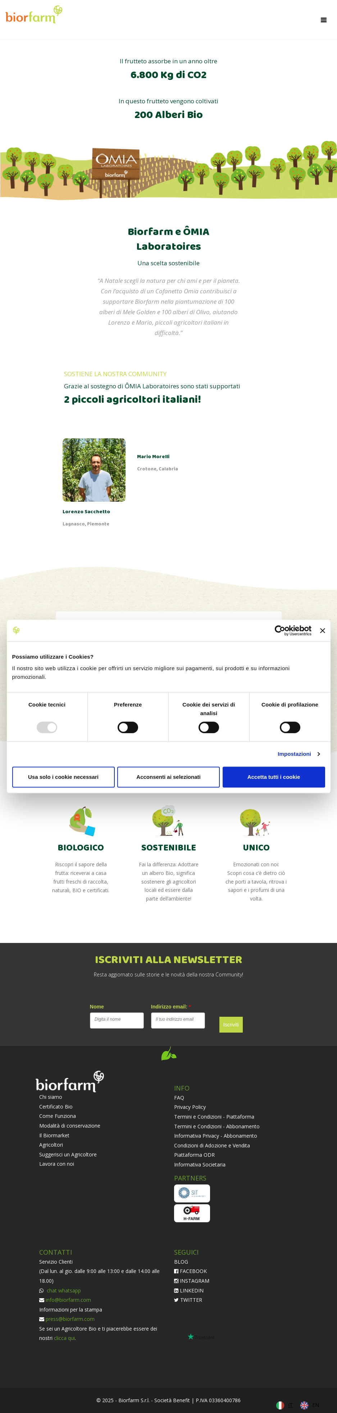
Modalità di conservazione (69, 1125)
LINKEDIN (189, 1290)
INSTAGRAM (191, 1280)
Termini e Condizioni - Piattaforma (214, 1116)
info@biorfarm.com (68, 1299)
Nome (97, 1007)
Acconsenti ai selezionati (168, 777)
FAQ (179, 1097)
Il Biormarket (54, 1135)
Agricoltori (51, 1144)
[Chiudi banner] (322, 630)
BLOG (181, 1261)
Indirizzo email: (171, 1007)
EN (315, 1404)
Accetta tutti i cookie (273, 777)
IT (290, 1404)
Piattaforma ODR (194, 1154)
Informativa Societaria (200, 1164)
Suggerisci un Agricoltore (68, 1154)
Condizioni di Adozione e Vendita (212, 1145)
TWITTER (188, 1299)
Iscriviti (231, 1025)
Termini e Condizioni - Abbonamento (217, 1126)
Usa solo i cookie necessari (63, 777)
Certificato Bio (56, 1106)
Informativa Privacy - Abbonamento (215, 1135)
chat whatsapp (63, 1290)
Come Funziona (57, 1115)
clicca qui (64, 1338)
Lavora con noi (56, 1163)
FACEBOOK (190, 1271)
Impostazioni (294, 754)
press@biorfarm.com (70, 1318)
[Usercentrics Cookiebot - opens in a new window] (280, 630)
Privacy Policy (190, 1106)
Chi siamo (50, 1096)
